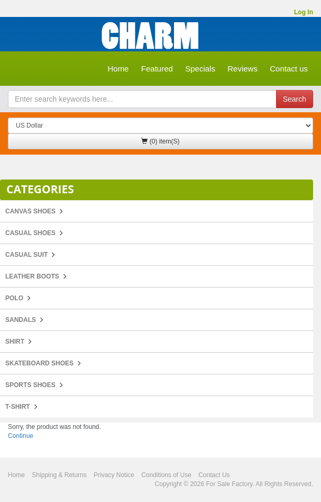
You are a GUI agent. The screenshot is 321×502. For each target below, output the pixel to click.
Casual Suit (26, 254)
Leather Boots (32, 276)
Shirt (14, 341)
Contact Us (214, 475)
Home (118, 68)
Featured (157, 68)
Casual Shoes (30, 233)
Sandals (20, 320)
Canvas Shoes (30, 211)
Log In (303, 12)
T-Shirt (17, 406)
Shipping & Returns (59, 475)
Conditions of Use (166, 475)
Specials (200, 68)
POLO (14, 298)
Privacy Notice (114, 475)
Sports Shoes (30, 385)
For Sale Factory (229, 484)
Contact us (289, 68)
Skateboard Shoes (39, 363)
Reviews (242, 68)
